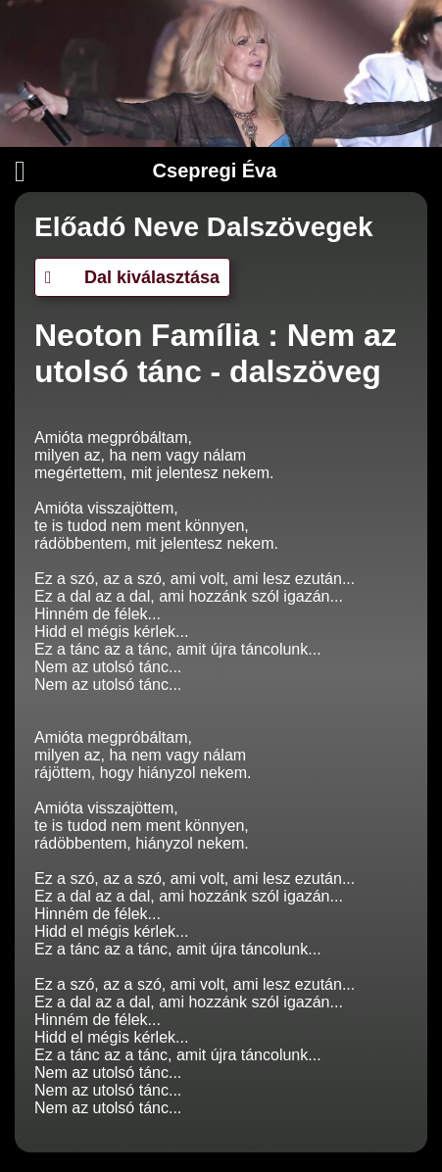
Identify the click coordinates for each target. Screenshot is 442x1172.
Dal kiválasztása (132, 277)
